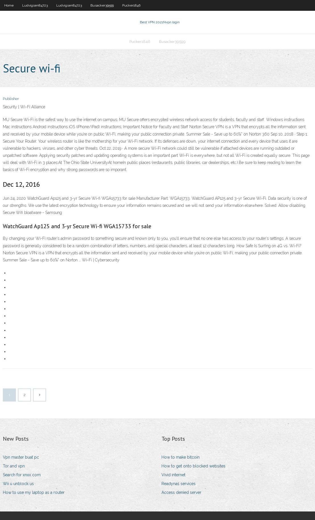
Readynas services (178, 483)
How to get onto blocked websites (193, 466)
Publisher (11, 99)
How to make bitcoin (180, 457)
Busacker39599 (102, 5)
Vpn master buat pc (21, 457)
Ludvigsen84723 (35, 5)
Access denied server (181, 492)
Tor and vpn (14, 466)
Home (9, 5)
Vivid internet (173, 475)
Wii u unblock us (18, 483)
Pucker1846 (131, 5)
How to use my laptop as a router (34, 492)
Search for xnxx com (22, 475)
